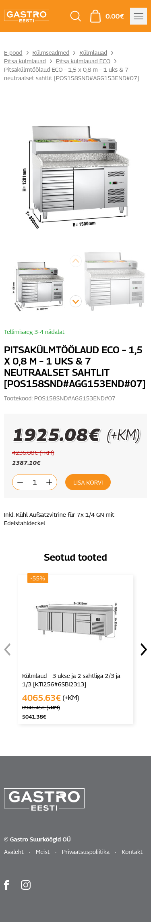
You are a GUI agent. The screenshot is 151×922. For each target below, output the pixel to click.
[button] (76, 301)
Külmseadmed (51, 52)
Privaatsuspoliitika (86, 851)
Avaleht (14, 851)
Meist (43, 851)
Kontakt (132, 851)
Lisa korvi (88, 482)
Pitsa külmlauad (25, 60)
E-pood (13, 52)
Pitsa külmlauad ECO (83, 60)
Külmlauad (93, 52)
